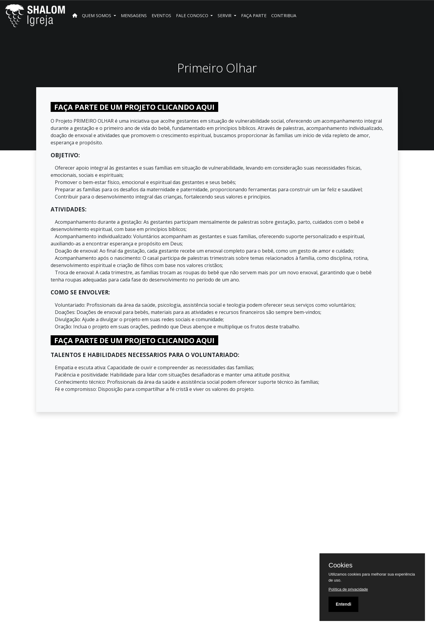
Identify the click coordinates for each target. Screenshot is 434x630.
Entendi (343, 604)
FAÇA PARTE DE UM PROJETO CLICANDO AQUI (134, 107)
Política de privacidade (348, 589)
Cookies (340, 565)
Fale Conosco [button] (192, 15)
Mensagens (134, 15)
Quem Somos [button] (97, 15)
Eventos (161, 15)
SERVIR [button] (225, 15)
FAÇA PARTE (253, 15)
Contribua (283, 15)
